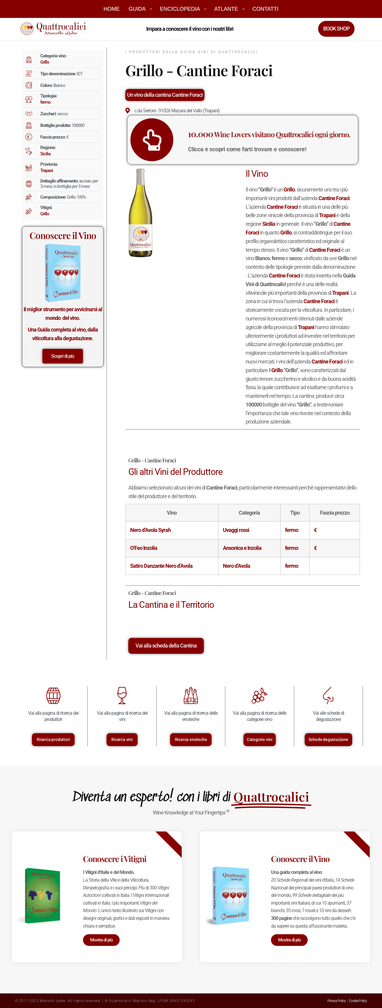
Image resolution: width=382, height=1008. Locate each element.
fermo (45, 102)
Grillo (44, 62)
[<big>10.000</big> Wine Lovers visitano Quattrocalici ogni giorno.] (181, 139)
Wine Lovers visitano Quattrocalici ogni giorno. (260, 136)
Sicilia (45, 154)
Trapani (46, 170)
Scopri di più (62, 356)
